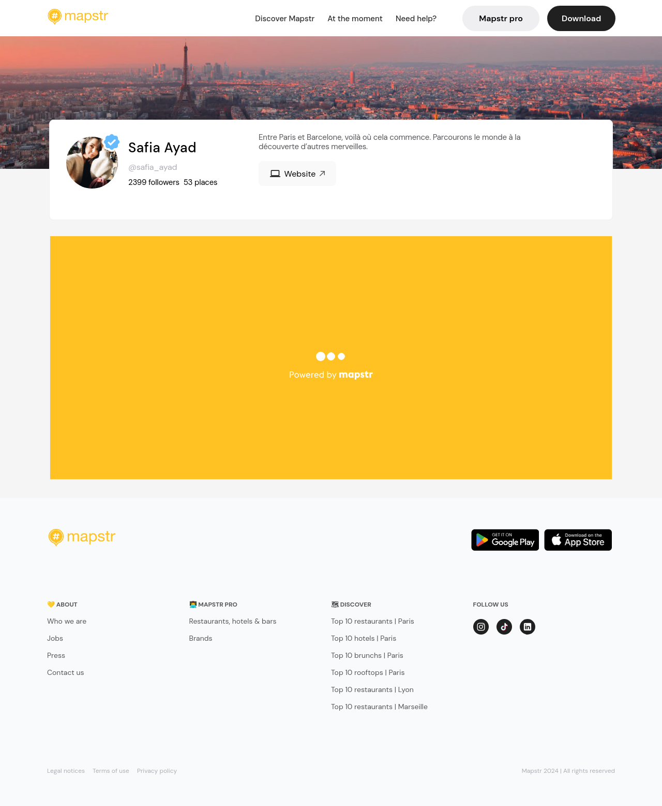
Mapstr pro (501, 18)
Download (581, 18)
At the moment (355, 18)
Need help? (416, 18)
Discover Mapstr (284, 18)
